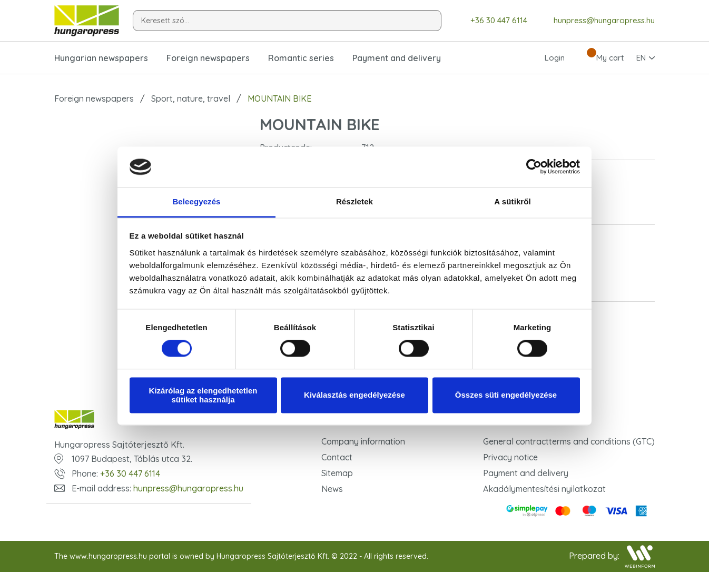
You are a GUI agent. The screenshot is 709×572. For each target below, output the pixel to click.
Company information (363, 441)
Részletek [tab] (354, 201)
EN (641, 58)
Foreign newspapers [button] (208, 58)
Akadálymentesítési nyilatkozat (544, 489)
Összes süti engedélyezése (506, 395)
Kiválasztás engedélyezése (354, 395)
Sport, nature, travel (190, 98)
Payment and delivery (396, 58)
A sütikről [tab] (512, 201)
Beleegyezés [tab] (196, 201)
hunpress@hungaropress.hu (596, 20)
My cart (600, 58)
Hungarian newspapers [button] (101, 58)
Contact (336, 457)
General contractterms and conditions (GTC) (569, 441)
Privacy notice (510, 457)
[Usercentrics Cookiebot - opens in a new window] (534, 167)
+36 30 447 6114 (491, 21)
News (332, 489)
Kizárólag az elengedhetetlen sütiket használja (203, 395)
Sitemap (337, 473)
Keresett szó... (165, 20)
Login (545, 58)
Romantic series (301, 58)
